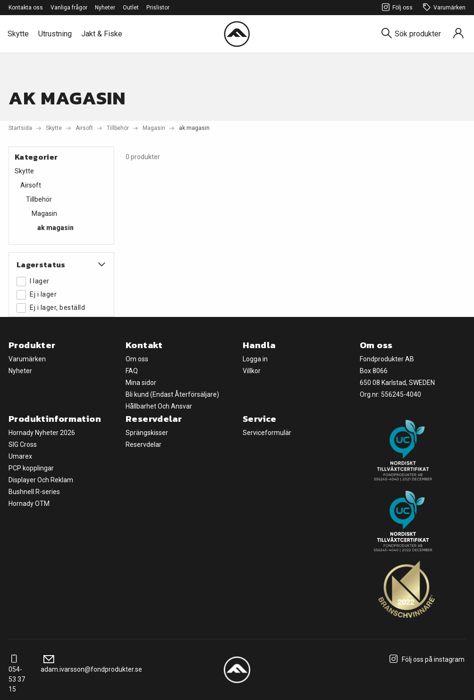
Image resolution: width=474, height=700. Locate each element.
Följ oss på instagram (426, 659)
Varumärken (443, 7)
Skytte (18, 33)
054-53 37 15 (16, 674)
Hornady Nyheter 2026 (41, 432)
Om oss (137, 359)
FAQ (132, 371)
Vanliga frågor (69, 7)
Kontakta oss (25, 7)
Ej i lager (37, 294)
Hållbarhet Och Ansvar (159, 406)
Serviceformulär (267, 432)
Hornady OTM (29, 503)
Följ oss (396, 7)
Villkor (252, 371)
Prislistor (157, 7)
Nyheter (105, 7)
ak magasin (55, 227)
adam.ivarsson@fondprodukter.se (91, 664)
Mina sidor (141, 382)
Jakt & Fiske (101, 33)
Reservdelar (143, 444)
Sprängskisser (147, 432)
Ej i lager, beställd (51, 308)
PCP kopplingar (31, 468)
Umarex (20, 456)
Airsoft (84, 128)
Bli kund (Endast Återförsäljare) (172, 394)
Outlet (131, 7)
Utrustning (55, 33)
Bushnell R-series (34, 491)
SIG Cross (22, 444)
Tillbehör (118, 128)
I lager (33, 281)
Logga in (255, 359)
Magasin (154, 128)
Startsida (20, 128)
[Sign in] (458, 33)
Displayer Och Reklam (40, 480)
